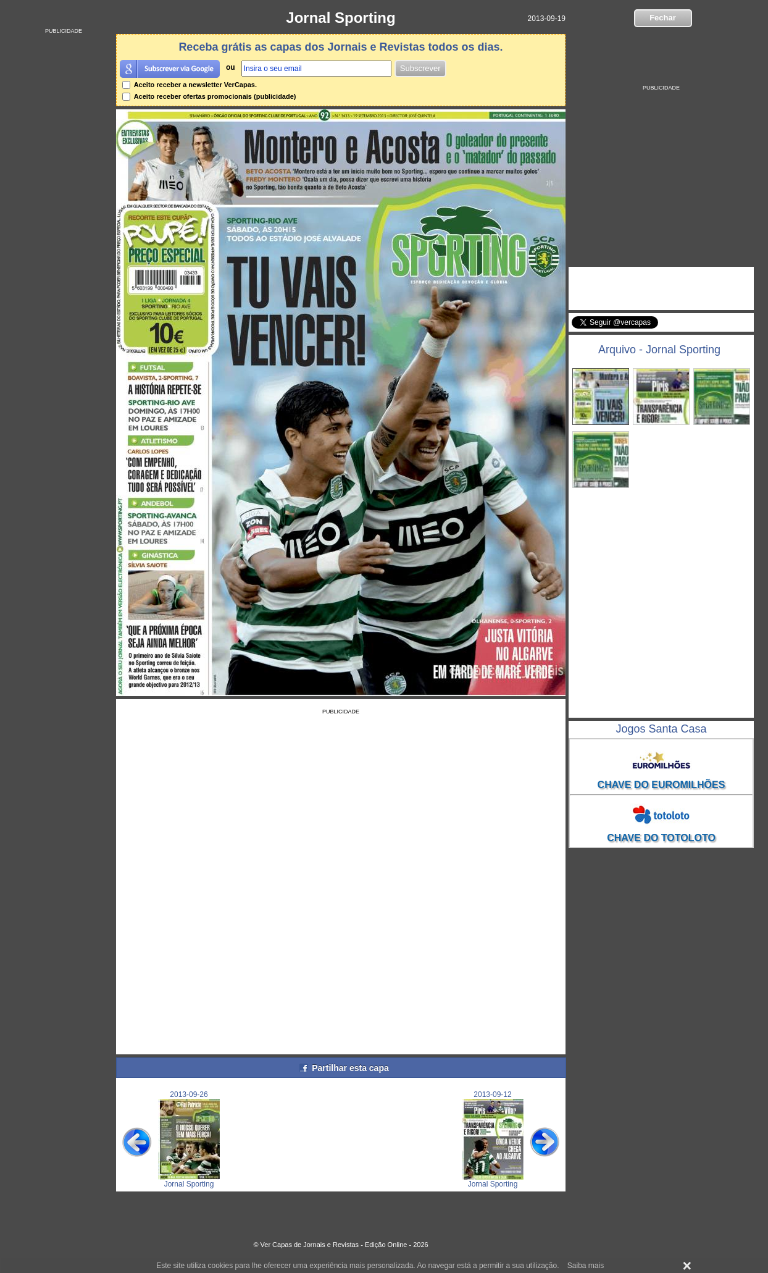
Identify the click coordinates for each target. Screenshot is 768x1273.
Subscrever (420, 68)
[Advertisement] (63, 219)
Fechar (662, 17)
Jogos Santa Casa (661, 729)
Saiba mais (585, 1265)
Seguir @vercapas (705, 329)
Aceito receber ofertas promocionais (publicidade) (209, 96)
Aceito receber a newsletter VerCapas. (189, 84)
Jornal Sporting (340, 17)
